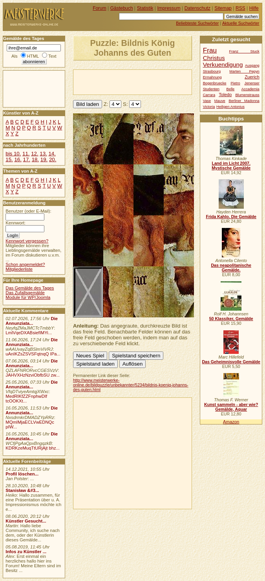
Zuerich (252, 77)
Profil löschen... (21, 474)
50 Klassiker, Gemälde (231, 318)
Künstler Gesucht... (25, 521)
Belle (231, 89)
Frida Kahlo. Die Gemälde (231, 216)
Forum (99, 8)
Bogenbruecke (215, 83)
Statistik (145, 8)
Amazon (231, 421)
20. (52, 159)
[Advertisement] (165, 81)
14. (51, 154)
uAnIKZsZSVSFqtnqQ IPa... (32, 354)
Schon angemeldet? (25, 264)
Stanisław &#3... (22, 490)
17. (26, 159)
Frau (210, 50)
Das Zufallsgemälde (25, 292)
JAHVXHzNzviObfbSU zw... (32, 375)
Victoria (209, 107)
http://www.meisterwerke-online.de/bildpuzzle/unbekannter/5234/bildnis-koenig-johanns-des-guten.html (130, 385)
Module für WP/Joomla (27, 297)
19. (44, 159)
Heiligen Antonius (230, 107)
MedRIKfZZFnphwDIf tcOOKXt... (26, 398)
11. (25, 154)
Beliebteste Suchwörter (197, 23)
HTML (33, 56)
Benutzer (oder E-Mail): (28, 211)
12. (34, 154)
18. (35, 159)
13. (43, 154)
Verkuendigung (223, 64)
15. (9, 159)
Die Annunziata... (31, 321)
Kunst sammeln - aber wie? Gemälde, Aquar (231, 407)
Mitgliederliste (19, 269)
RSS (240, 8)
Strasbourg (212, 71)
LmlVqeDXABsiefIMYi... (28, 332)
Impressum (169, 8)
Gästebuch (121, 8)
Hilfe (254, 8)
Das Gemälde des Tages (29, 288)
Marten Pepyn (244, 71)
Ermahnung (212, 77)
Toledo (225, 94)
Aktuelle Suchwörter (240, 23)
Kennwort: (15, 222)
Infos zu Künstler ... (25, 551)
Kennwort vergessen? (26, 241)
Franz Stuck (244, 51)
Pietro (235, 83)
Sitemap (223, 8)
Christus (214, 58)
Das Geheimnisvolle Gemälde (231, 361)
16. (17, 159)
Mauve (219, 101)
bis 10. (13, 154)
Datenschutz (197, 8)
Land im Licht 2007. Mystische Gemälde (231, 165)
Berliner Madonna (243, 101)
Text (52, 56)
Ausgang (252, 65)
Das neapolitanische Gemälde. (231, 267)
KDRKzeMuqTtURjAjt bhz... (32, 448)
